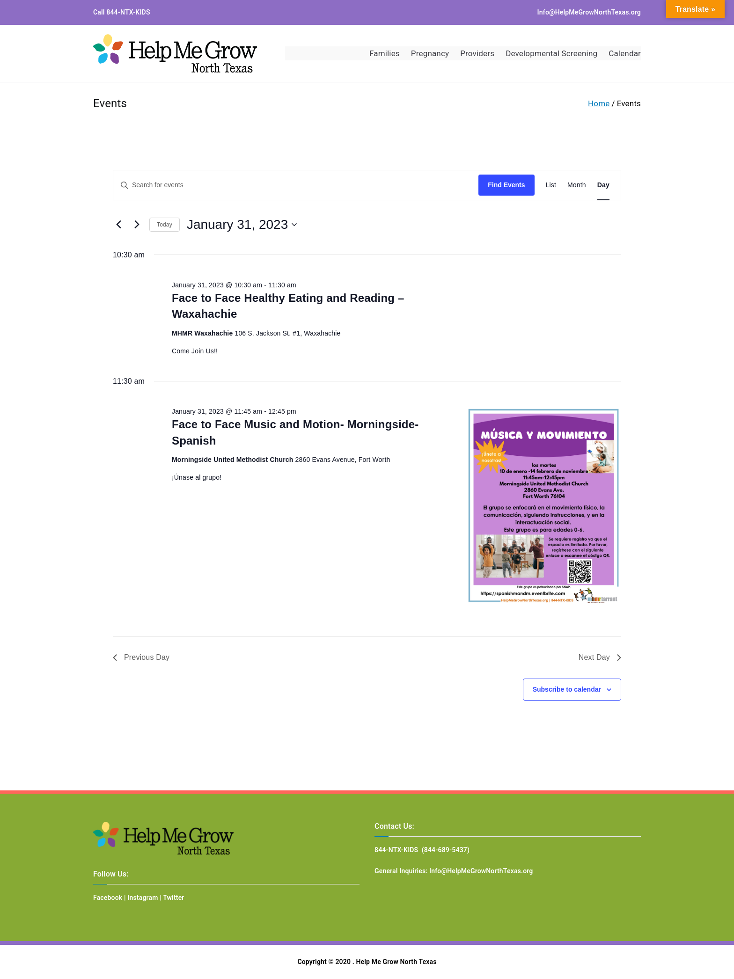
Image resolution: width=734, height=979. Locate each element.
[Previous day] (118, 224)
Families (384, 53)
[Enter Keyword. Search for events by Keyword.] (295, 185)
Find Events (506, 185)
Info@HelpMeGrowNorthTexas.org (589, 12)
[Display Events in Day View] (603, 185)
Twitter (173, 897)
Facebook (107, 897)
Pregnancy (430, 53)
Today (164, 224)
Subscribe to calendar (567, 689)
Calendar (625, 53)
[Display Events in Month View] (576, 185)
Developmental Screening (551, 53)
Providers (477, 53)
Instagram (142, 897)
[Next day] (136, 224)
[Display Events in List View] (551, 185)
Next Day (600, 657)
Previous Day (141, 657)
